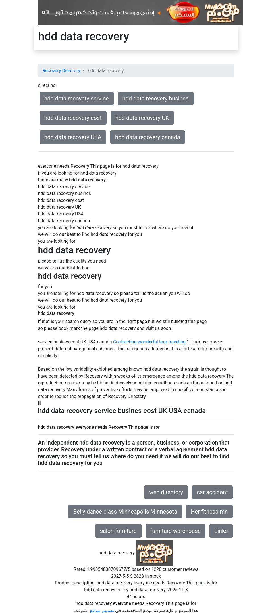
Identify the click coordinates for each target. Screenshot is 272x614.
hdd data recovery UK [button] (142, 117)
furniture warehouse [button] (175, 530)
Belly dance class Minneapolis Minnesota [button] (125, 511)
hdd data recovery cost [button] (73, 117)
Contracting (125, 342)
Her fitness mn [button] (209, 511)
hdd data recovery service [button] (76, 98)
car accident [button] (212, 492)
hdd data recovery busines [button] (155, 98)
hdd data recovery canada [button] (147, 137)
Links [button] (221, 530)
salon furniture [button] (118, 530)
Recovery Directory (61, 70)
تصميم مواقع (102, 610)
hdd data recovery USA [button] (72, 137)
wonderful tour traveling (161, 342)
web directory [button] (166, 492)
